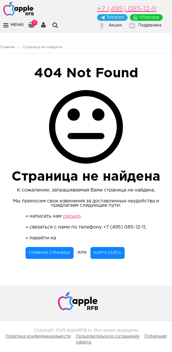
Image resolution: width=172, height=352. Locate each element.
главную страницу (49, 253)
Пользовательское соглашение (108, 336)
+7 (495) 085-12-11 (126, 9)
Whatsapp (146, 17)
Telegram (112, 17)
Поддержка (149, 25)
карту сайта (107, 253)
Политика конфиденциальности (38, 336)
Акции (115, 25)
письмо (72, 216)
